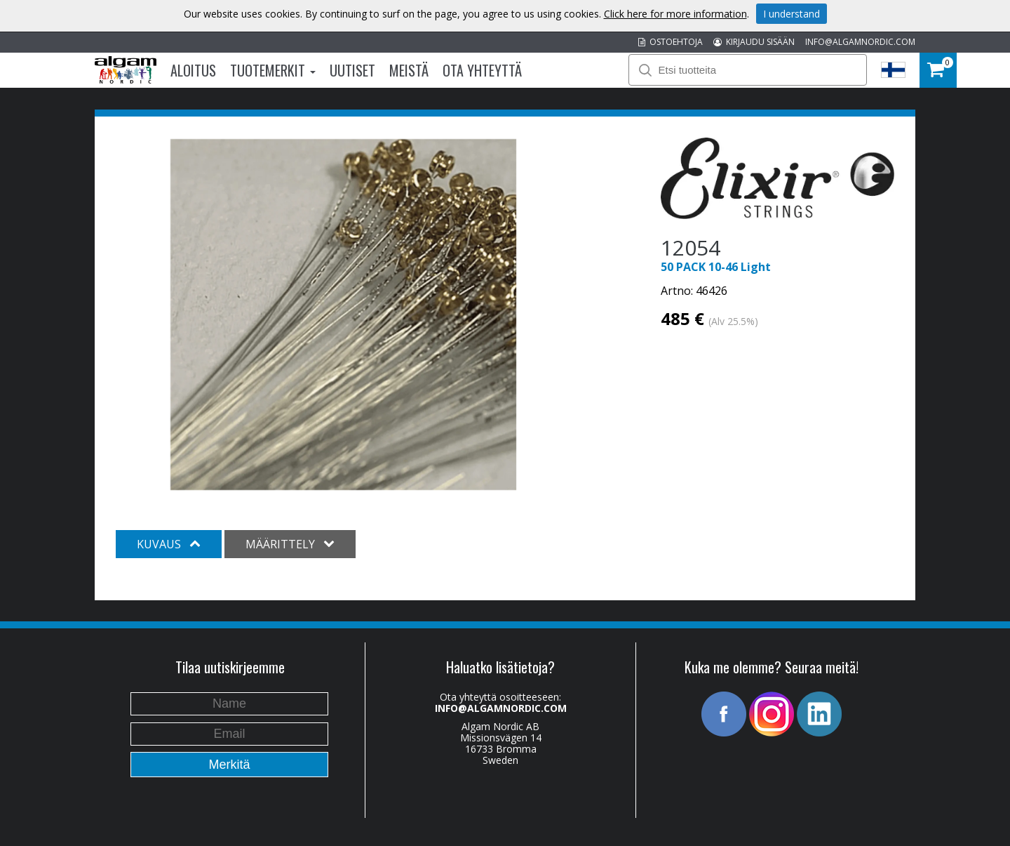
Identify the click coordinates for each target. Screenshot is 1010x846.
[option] (343, 314)
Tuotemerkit (273, 70)
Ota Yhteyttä (482, 70)
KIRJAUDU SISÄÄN (754, 42)
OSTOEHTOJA (670, 42)
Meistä (409, 70)
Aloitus (193, 70)
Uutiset (352, 70)
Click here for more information (675, 13)
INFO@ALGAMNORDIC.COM (860, 42)
